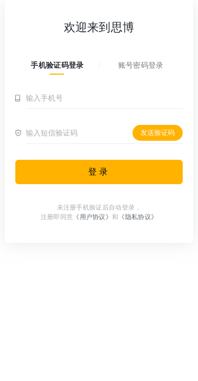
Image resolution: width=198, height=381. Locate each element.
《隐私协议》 (137, 217)
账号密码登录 (141, 65)
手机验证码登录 (57, 65)
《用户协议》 (92, 217)
